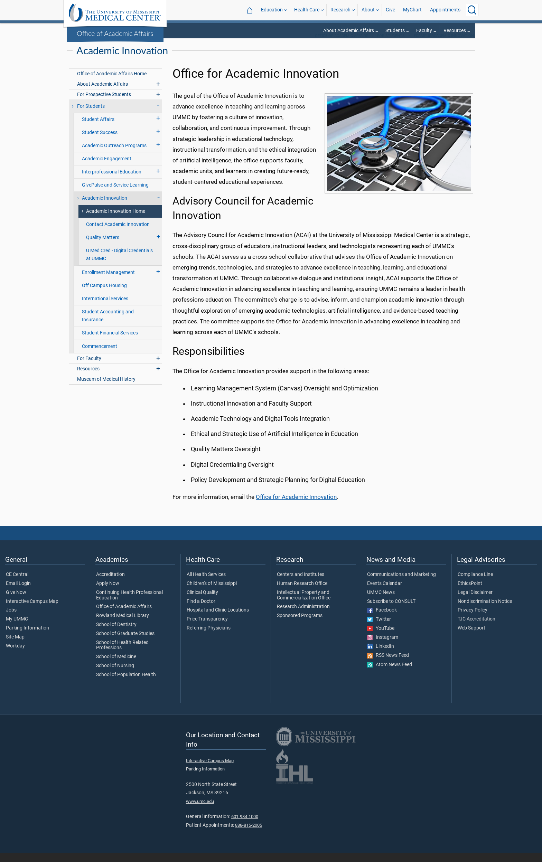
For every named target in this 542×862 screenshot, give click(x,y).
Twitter (379, 628)
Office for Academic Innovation (296, 505)
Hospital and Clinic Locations (218, 619)
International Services (105, 308)
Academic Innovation (104, 207)
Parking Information (27, 637)
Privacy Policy (472, 619)
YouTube (380, 637)
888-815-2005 (248, 834)
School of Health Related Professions (122, 654)
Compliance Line (475, 583)
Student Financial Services (110, 342)
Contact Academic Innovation (118, 233)
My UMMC (17, 628)
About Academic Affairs (348, 31)
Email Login (18, 592)
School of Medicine (116, 666)
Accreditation (110, 583)
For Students (391, 44)
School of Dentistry (116, 633)
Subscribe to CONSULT (391, 610)
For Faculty (89, 367)
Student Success (100, 141)
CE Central (17, 583)
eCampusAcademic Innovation (444, 44)
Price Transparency (207, 628)
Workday (15, 655)
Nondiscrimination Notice (485, 610)
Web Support (471, 637)
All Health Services (206, 583)
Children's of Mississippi (212, 592)
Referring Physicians (209, 637)
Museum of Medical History (106, 388)
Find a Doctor (201, 610)
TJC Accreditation (476, 628)
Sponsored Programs (300, 624)
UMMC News (381, 601)
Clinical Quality (202, 601)
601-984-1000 (244, 825)
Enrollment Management (108, 281)
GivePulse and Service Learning (115, 194)
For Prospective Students (104, 103)
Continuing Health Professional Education (129, 604)
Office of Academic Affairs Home (112, 83)
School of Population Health (126, 683)
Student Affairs (98, 128)
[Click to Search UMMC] (472, 10)
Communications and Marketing (401, 583)
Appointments (445, 10)
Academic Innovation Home (115, 220)
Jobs (11, 619)
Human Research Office (302, 592)
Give (390, 10)
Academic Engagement (106, 168)
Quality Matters (102, 246)
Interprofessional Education (111, 181)
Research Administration (303, 615)
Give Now (16, 601)
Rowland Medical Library (122, 624)
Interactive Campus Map (32, 610)
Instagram (382, 646)
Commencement (99, 355)
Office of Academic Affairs (115, 33)
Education (272, 10)
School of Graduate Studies (125, 642)
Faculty (424, 31)
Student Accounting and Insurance (108, 325)
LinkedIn (380, 655)
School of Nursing (115, 675)
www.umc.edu (200, 810)
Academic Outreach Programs (114, 155)
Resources (454, 31)
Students (395, 31)
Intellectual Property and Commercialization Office (303, 604)
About (368, 10)
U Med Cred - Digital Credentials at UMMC (119, 264)
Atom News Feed (389, 673)
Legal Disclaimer (475, 601)
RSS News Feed (388, 664)
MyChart (412, 10)
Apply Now (107, 592)
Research (340, 10)
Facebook (382, 619)
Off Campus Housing (104, 294)
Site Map (15, 646)
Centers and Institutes (300, 583)
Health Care (306, 10)
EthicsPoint (470, 592)
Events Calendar (384, 592)
